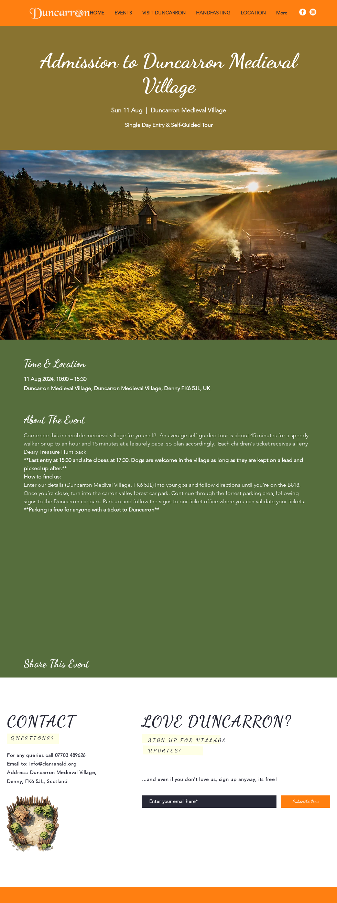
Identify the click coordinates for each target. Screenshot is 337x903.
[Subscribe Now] (305, 801)
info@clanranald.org (52, 764)
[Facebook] (302, 12)
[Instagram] (312, 12)
